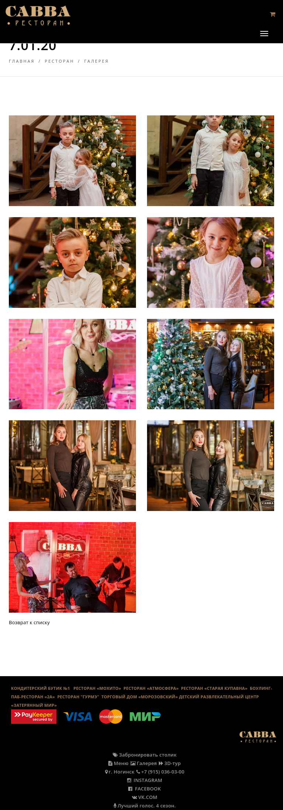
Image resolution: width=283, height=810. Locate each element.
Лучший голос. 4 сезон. (144, 805)
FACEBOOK (144, 788)
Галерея (96, 61)
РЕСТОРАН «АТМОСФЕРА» (151, 688)
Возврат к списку (29, 622)
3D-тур (170, 763)
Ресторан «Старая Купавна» (214, 688)
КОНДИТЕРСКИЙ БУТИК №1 (40, 688)
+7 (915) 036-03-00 (160, 771)
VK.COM (144, 797)
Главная (22, 61)
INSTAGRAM (145, 780)
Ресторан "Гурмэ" (78, 696)
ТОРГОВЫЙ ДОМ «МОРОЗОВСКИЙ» (139, 696)
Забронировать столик (145, 754)
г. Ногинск (119, 771)
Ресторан (59, 61)
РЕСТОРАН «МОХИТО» (97, 688)
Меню (118, 763)
